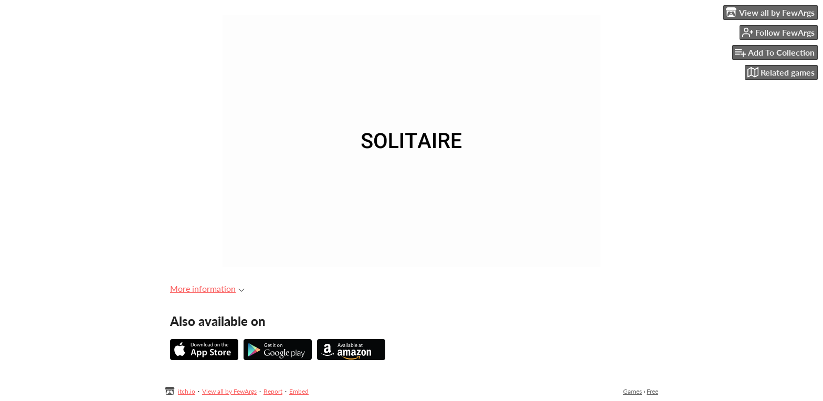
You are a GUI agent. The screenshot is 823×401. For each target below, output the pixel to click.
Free (652, 391)
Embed (299, 391)
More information (207, 288)
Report (272, 391)
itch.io (186, 391)
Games (632, 391)
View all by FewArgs (229, 391)
